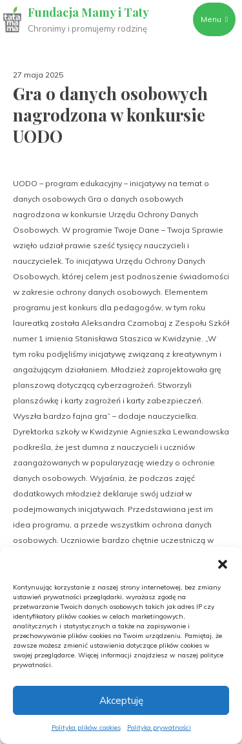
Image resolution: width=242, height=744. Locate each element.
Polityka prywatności (159, 727)
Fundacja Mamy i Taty (88, 12)
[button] (222, 563)
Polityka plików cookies (86, 727)
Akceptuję (121, 700)
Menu (214, 19)
